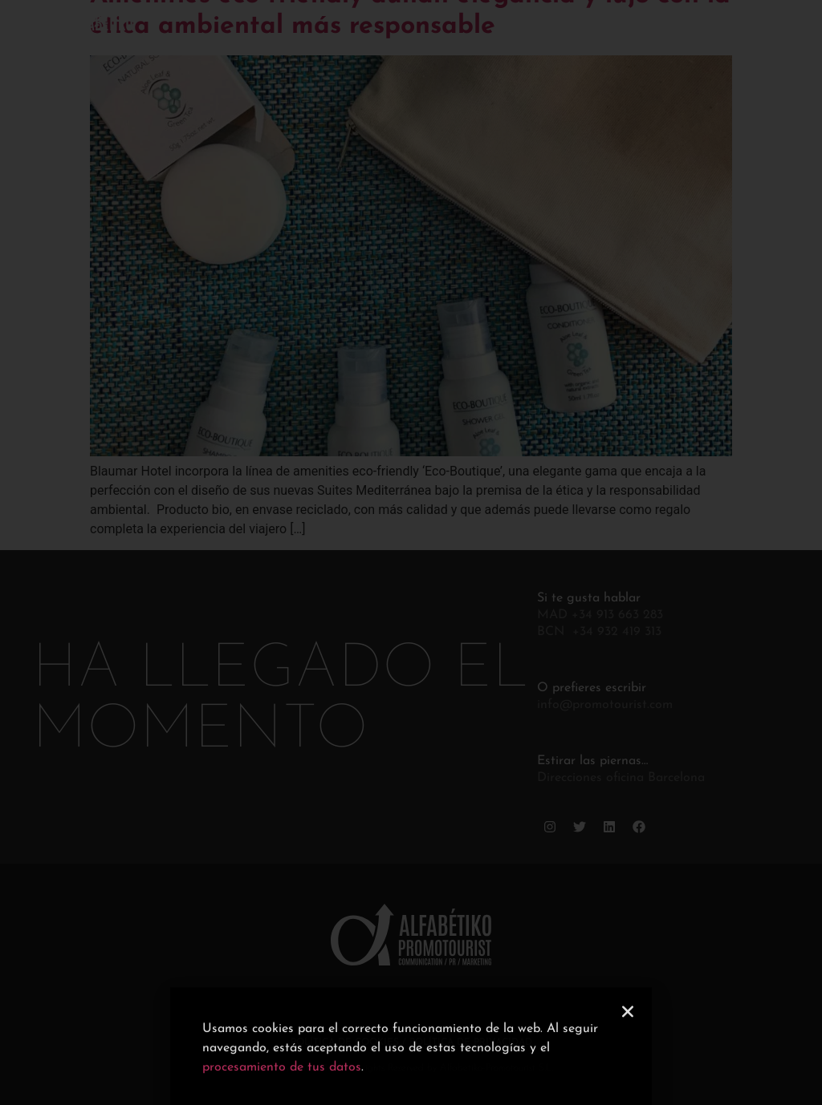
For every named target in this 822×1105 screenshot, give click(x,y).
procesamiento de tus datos (281, 1084)
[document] (411, 552)
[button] (628, 1028)
